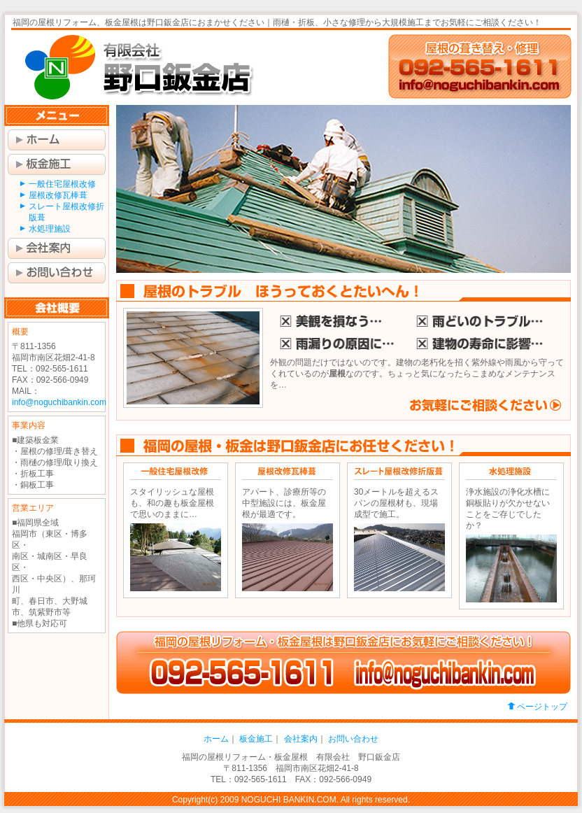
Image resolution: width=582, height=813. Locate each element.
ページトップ (542, 707)
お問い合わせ (57, 272)
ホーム (57, 139)
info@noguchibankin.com (59, 402)
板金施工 (57, 164)
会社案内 (57, 248)
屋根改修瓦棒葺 (58, 195)
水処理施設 (50, 229)
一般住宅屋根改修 (62, 184)
